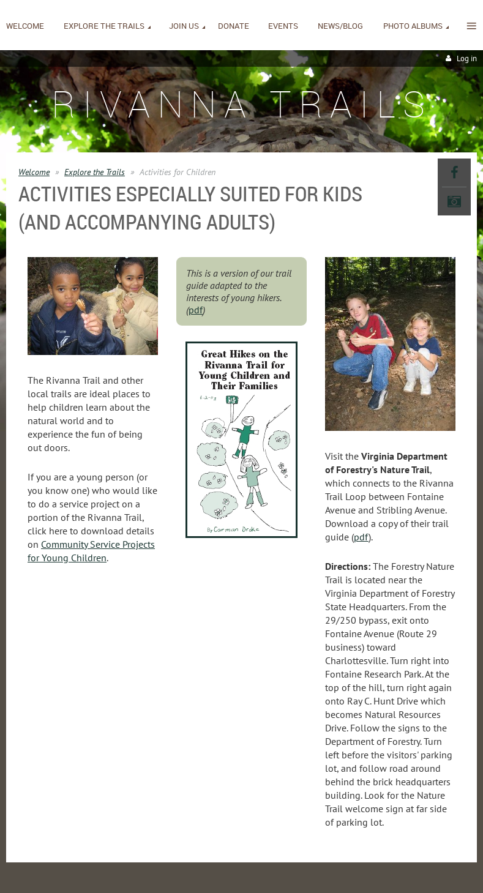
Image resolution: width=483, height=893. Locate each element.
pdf (196, 310)
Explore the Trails (94, 171)
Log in (467, 58)
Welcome (34, 171)
